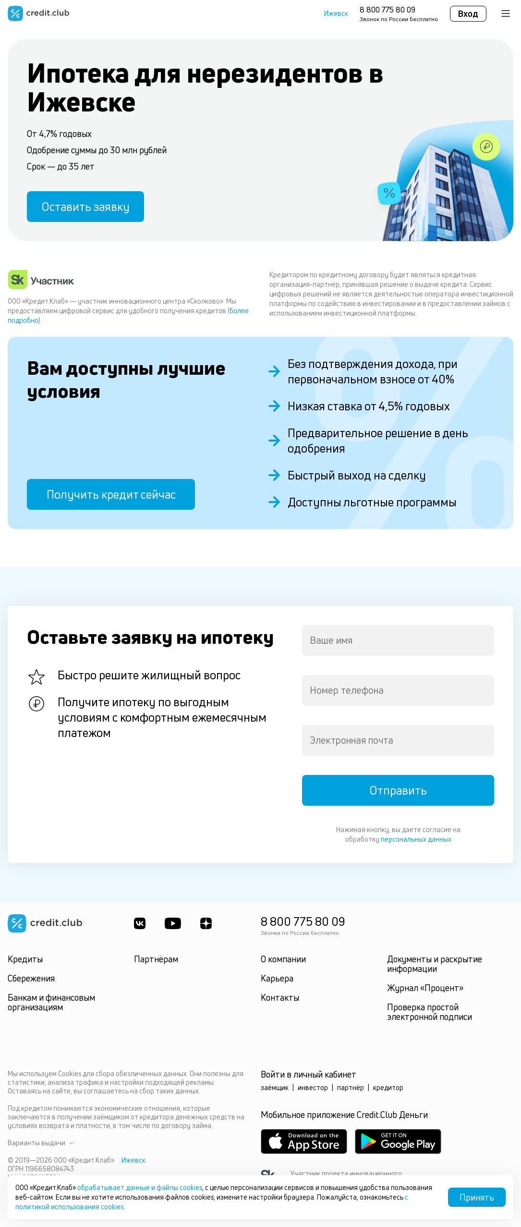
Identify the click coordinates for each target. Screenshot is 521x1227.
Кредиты (25, 959)
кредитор (388, 1087)
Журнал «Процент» (425, 988)
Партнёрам (156, 959)
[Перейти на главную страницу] (38, 13)
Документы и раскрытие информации (434, 963)
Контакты (280, 997)
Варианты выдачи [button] (41, 1143)
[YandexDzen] (206, 923)
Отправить (398, 790)
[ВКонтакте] (139, 923)
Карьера (277, 978)
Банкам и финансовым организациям (51, 1002)
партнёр (350, 1087)
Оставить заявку (85, 206)
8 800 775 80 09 (387, 9)
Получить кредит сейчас (111, 494)
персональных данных (416, 839)
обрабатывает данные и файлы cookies (139, 1187)
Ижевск (336, 13)
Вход (468, 13)
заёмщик (275, 1087)
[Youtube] (173, 923)
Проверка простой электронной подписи (429, 1011)
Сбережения (31, 978)
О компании (283, 959)
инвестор (313, 1087)
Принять (477, 1197)
